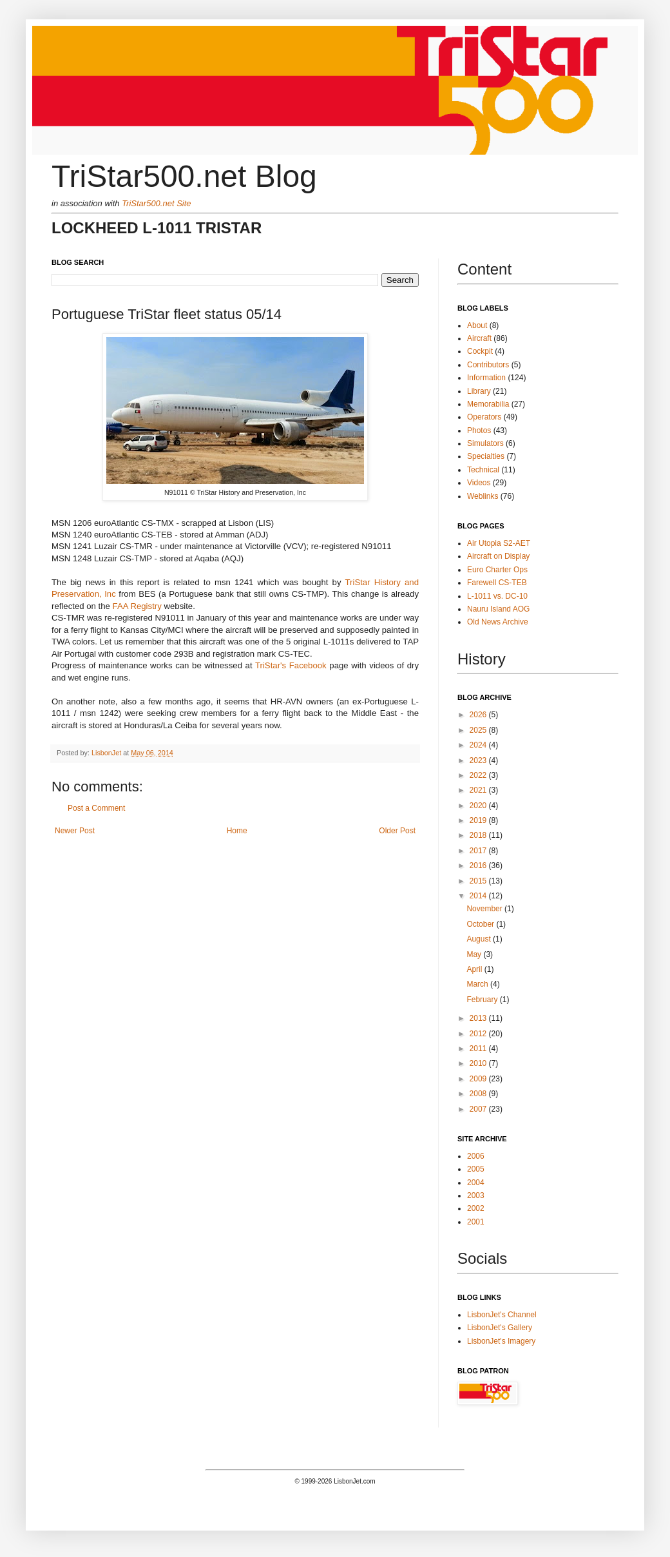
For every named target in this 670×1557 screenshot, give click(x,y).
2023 (479, 760)
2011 (479, 1048)
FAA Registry (137, 606)
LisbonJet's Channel (502, 1314)
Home (237, 830)
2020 (479, 805)
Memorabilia (488, 404)
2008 (479, 1093)
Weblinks (482, 496)
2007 (479, 1109)
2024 (479, 744)
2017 (479, 850)
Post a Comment (96, 808)
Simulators (485, 443)
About (477, 325)
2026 (479, 714)
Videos (478, 482)
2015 (479, 880)
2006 (475, 1156)
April (475, 969)
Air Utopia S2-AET (498, 543)
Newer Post (75, 830)
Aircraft (479, 338)
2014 (479, 895)
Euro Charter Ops (497, 569)
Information (486, 377)
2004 (475, 1182)
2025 (479, 730)
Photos (479, 430)
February (482, 999)
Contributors (488, 364)
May (474, 954)
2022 (479, 775)
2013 (479, 1018)
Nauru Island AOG (498, 609)
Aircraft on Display (498, 556)
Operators (484, 416)
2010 (479, 1063)
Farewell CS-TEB (497, 582)
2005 (475, 1169)
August (479, 938)
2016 (479, 865)
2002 (475, 1208)
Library (479, 391)
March (478, 984)
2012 (479, 1033)
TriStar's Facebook (291, 665)
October (481, 924)
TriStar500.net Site (156, 203)
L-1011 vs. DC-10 (497, 596)
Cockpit (480, 351)
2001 (475, 1221)
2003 (475, 1195)
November (485, 908)
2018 (479, 835)
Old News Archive (497, 621)
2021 (479, 790)
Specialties (485, 456)
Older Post (397, 830)
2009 (479, 1078)
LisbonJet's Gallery (499, 1327)
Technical (483, 469)
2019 (479, 820)
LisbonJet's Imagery (501, 1341)
